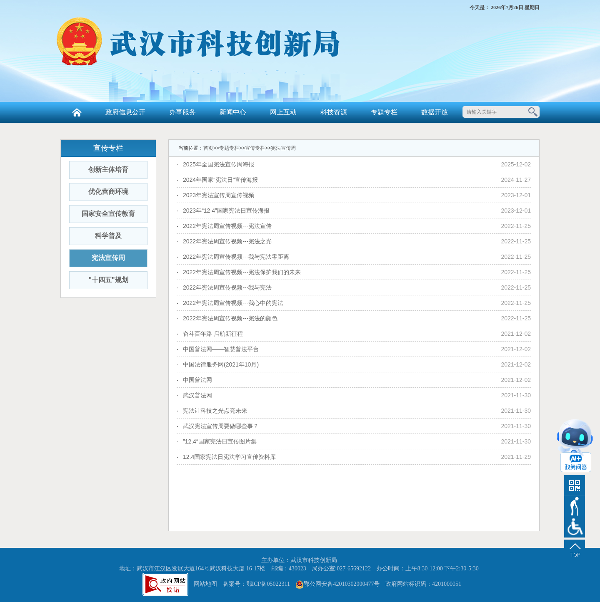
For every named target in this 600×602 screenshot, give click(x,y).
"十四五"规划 (108, 279)
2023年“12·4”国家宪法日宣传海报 (226, 210)
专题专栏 (384, 112)
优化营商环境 (108, 191)
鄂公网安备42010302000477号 (342, 584)
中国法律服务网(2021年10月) (221, 364)
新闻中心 (233, 112)
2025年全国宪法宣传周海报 (218, 164)
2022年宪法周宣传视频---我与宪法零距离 (236, 256)
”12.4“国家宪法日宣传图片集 (220, 441)
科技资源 (333, 112)
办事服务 (182, 112)
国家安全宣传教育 (108, 213)
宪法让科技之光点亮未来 (215, 410)
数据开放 (434, 112)
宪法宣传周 (108, 257)
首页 (208, 148)
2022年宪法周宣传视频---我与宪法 (227, 287)
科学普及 (108, 235)
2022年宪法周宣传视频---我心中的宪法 (233, 303)
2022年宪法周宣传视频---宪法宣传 (227, 226)
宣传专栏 (255, 148)
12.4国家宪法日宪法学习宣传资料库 (229, 456)
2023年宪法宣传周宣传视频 (218, 195)
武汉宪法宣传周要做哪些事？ (221, 426)
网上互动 (283, 112)
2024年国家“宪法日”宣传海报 (220, 179)
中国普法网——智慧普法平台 (221, 349)
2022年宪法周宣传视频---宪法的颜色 (230, 318)
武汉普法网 (197, 395)
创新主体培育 (108, 169)
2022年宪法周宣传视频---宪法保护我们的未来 (242, 272)
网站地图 (205, 584)
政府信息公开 (125, 112)
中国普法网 (197, 380)
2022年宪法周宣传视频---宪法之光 (227, 241)
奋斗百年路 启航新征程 (213, 333)
